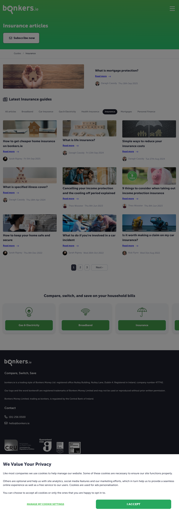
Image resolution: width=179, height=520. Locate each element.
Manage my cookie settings (45, 504)
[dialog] (89, 260)
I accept (133, 504)
